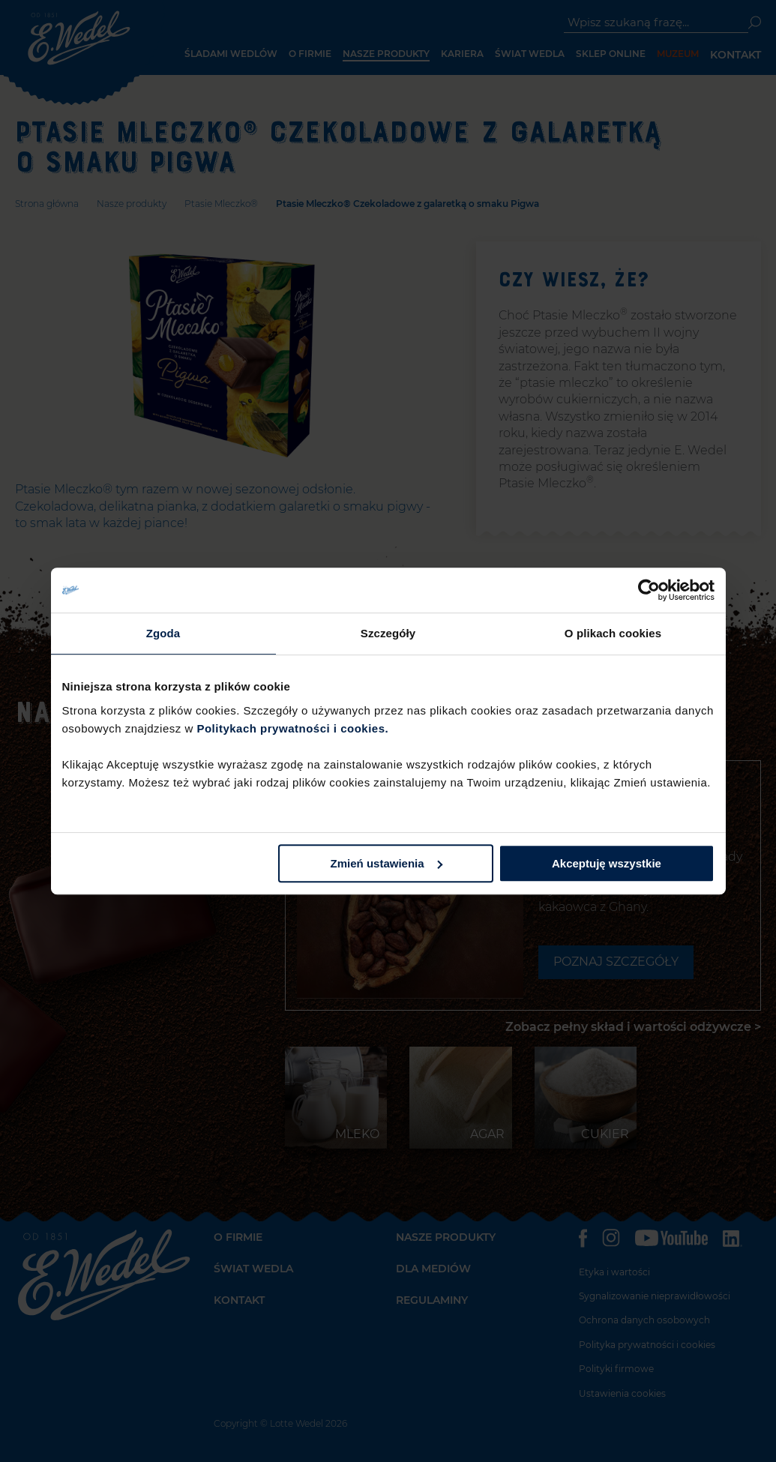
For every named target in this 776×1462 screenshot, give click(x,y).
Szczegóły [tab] (388, 633)
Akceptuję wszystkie (606, 863)
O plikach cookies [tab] (613, 633)
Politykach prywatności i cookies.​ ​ (293, 728)
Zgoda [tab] (163, 633)
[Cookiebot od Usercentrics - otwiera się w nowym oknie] (649, 590)
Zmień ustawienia (386, 863)
